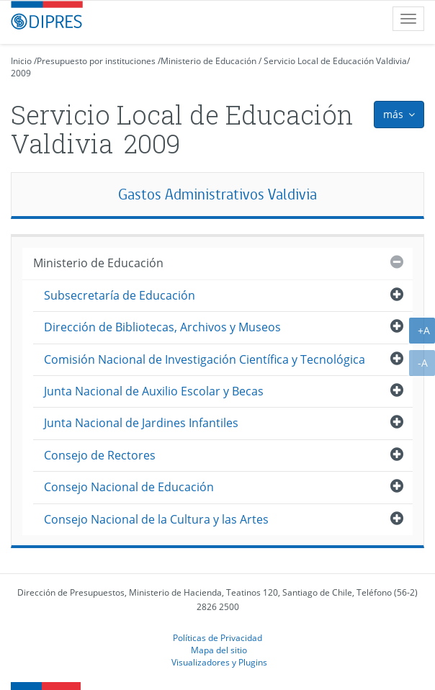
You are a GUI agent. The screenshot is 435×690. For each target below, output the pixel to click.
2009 (21, 73)
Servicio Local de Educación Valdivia (335, 61)
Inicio (21, 61)
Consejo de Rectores (100, 455)
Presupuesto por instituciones (96, 61)
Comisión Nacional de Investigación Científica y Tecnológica (204, 359)
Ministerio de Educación (208, 61)
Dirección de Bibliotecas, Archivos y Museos (162, 327)
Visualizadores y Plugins (219, 662)
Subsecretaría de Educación (119, 295)
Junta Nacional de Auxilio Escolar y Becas (154, 391)
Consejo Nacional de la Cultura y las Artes (156, 519)
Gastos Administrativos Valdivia (217, 194)
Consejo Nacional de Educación (129, 487)
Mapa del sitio (219, 649)
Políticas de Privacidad (217, 637)
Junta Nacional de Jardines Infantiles (141, 423)
